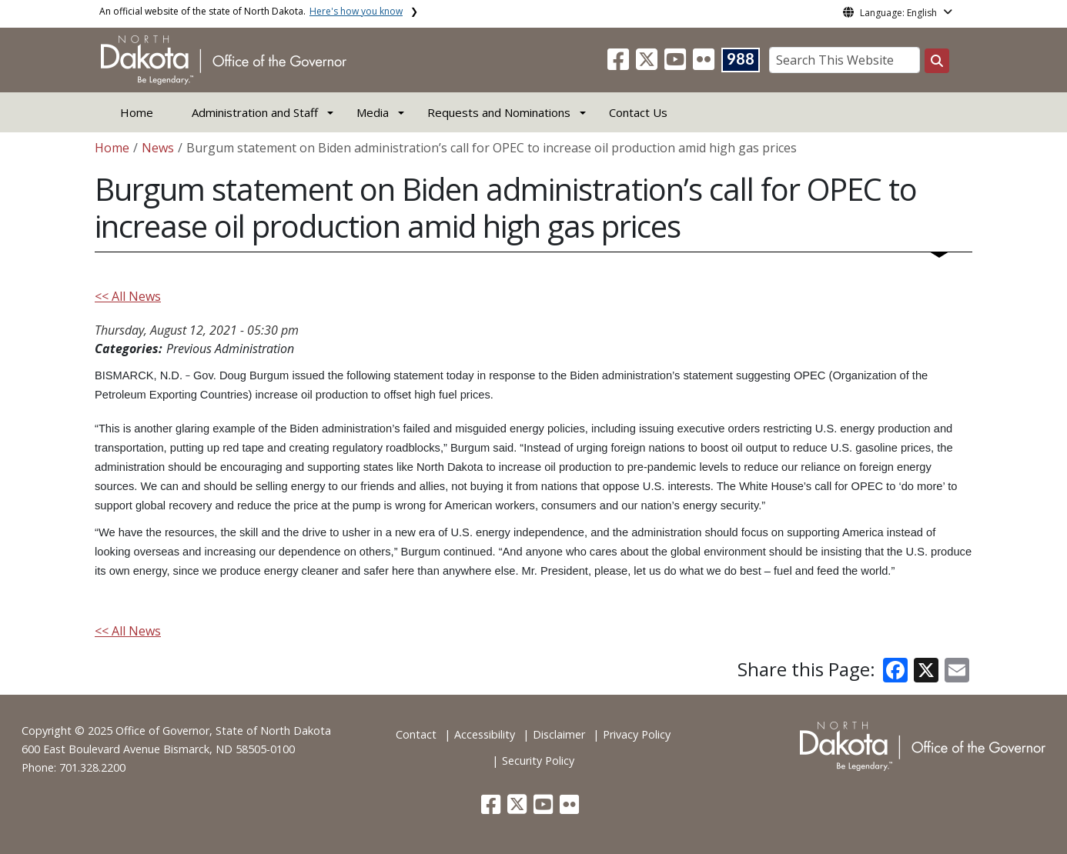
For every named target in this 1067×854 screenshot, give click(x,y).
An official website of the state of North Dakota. (251, 11)
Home (136, 112)
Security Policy (538, 760)
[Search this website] (937, 60)
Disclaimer (559, 734)
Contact (416, 734)
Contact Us (638, 112)
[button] (619, 63)
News (158, 147)
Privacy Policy (637, 734)
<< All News (128, 296)
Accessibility (484, 734)
